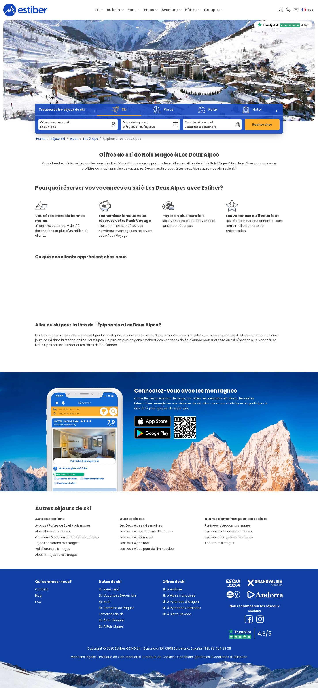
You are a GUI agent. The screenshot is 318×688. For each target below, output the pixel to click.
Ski (96, 9)
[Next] (276, 111)
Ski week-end (109, 589)
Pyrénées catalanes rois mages (228, 531)
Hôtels (191, 9)
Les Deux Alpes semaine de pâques (146, 531)
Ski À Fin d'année (111, 620)
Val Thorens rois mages (52, 549)
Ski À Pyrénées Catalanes (181, 608)
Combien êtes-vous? (199, 122)
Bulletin (113, 9)
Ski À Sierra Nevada (176, 614)
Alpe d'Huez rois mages (52, 531)
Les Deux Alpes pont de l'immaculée (147, 549)
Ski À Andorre (172, 589)
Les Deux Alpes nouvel (136, 537)
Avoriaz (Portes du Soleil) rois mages (63, 526)
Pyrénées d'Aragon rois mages (227, 526)
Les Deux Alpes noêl (135, 543)
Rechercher (262, 124)
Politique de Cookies (159, 657)
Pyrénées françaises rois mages (229, 537)
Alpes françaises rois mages (56, 555)
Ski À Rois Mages (111, 626)
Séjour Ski (58, 138)
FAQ (38, 601)
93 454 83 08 (221, 648)
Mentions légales (84, 657)
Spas (131, 9)
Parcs (149, 9)
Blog (38, 595)
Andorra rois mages (219, 543)
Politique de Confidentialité (120, 657)
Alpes (74, 138)
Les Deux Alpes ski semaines (141, 526)
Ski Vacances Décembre (117, 595)
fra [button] (307, 10)
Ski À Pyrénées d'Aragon (180, 601)
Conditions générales (193, 657)
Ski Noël (104, 601)
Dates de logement (135, 122)
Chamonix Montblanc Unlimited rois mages (67, 537)
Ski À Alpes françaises (178, 595)
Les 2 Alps (90, 138)
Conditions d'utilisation (229, 657)
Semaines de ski (111, 614)
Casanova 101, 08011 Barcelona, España (172, 648)
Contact (41, 589)
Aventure (169, 9)
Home (40, 138)
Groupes (212, 9)
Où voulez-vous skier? (55, 122)
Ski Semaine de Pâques (116, 608)
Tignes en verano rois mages (56, 543)
